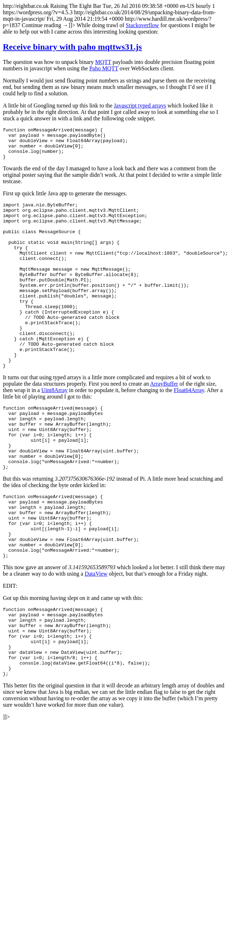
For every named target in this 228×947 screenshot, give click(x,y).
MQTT (103, 62)
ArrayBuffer (164, 423)
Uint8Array (54, 430)
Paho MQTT (103, 68)
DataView (96, 639)
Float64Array (189, 430)
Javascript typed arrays (140, 105)
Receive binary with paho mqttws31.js (72, 46)
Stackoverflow (142, 25)
